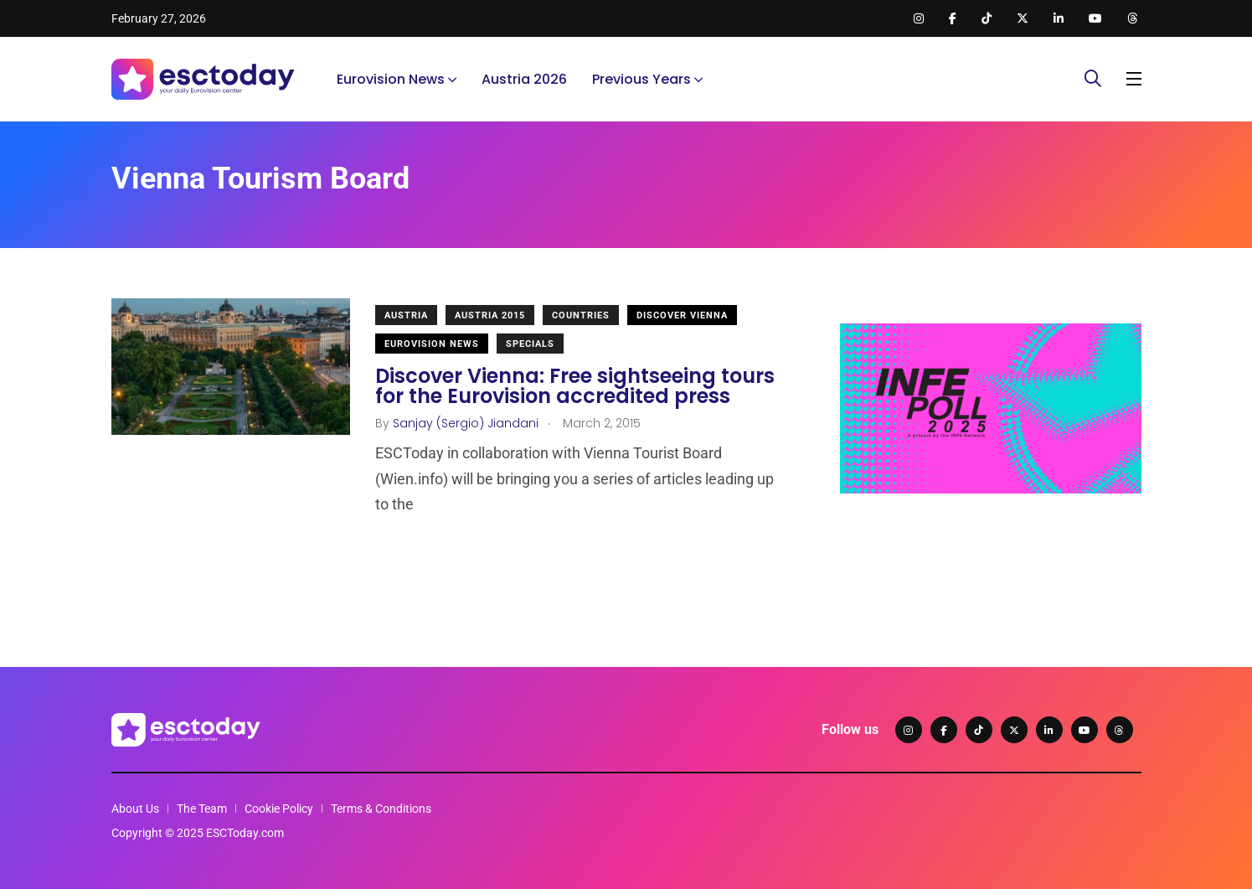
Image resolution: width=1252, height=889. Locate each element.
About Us (135, 808)
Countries (581, 315)
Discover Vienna (682, 315)
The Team (202, 808)
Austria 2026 (524, 79)
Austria (406, 315)
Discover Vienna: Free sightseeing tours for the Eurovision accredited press (575, 386)
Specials (530, 344)
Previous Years (641, 79)
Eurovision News (391, 79)
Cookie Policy (279, 808)
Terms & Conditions (381, 808)
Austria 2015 (490, 315)
